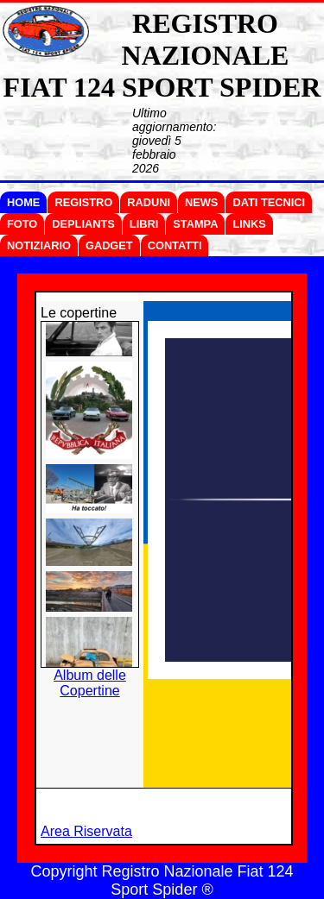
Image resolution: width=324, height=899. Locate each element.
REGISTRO (83, 202)
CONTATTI (175, 245)
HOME (23, 202)
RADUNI (148, 202)
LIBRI (144, 223)
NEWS (201, 202)
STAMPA (195, 223)
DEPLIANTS (83, 223)
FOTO (22, 223)
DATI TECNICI (268, 202)
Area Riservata (86, 831)
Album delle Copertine (90, 683)
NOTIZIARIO (39, 245)
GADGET (109, 245)
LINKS (248, 223)
